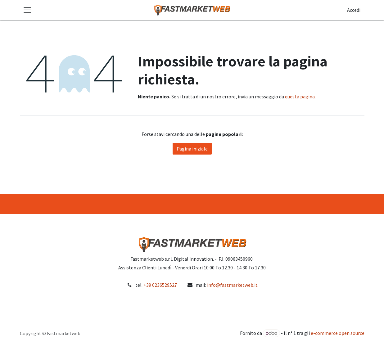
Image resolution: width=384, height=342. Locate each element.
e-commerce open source (337, 333)
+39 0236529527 (160, 285)
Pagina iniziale (192, 149)
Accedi (353, 10)
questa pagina (300, 96)
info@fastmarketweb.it (232, 285)
